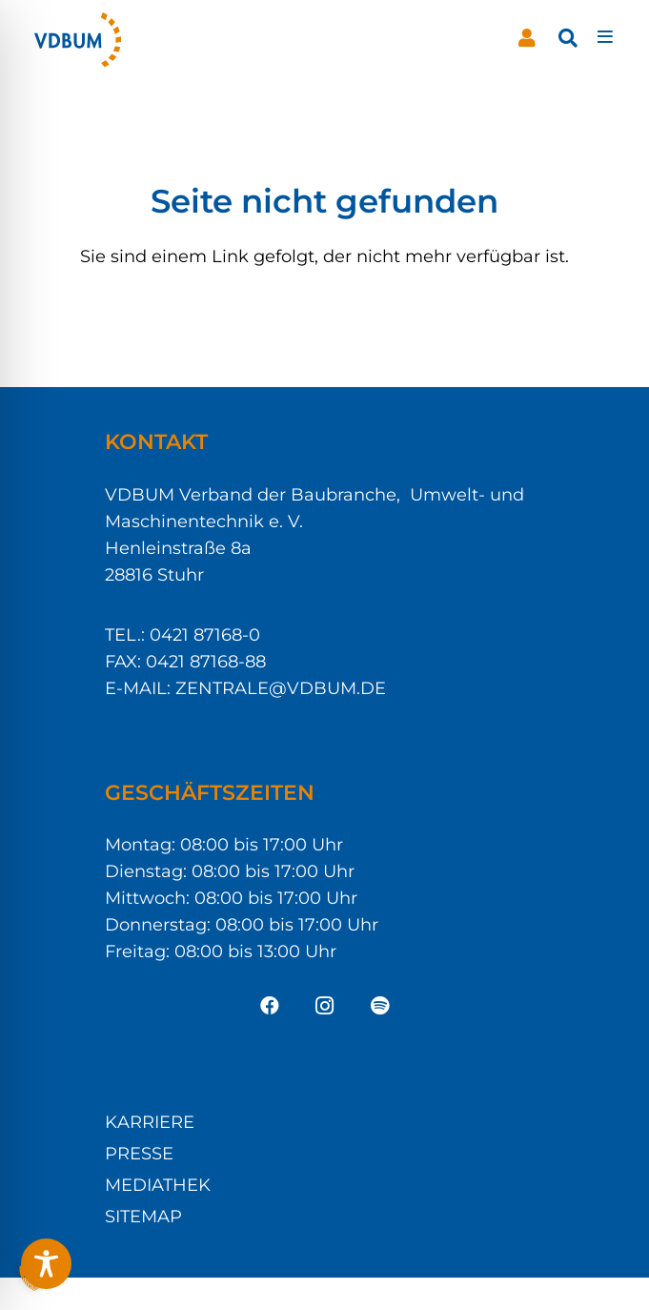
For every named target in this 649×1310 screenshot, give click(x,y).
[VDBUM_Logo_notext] (77, 38)
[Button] (527, 38)
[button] (568, 38)
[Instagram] (325, 1006)
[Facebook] (270, 1006)
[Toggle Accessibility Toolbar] (46, 1264)
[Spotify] (380, 1006)
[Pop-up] (605, 38)
